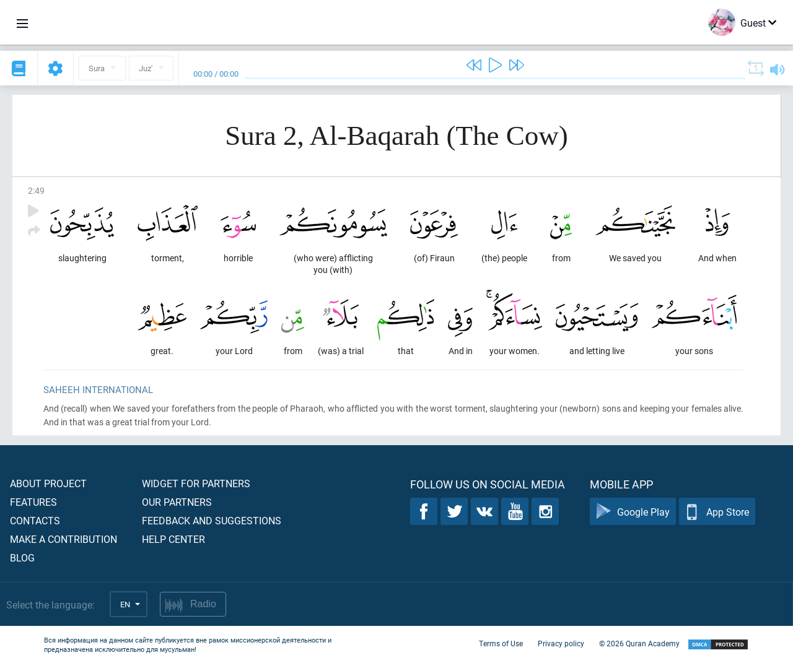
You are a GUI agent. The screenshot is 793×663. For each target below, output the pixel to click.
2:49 (36, 190)
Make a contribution (63, 538)
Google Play (633, 511)
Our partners (177, 501)
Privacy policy (561, 643)
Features (33, 501)
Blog (22, 557)
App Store (717, 511)
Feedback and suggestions (211, 520)
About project (48, 483)
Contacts (35, 520)
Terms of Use (501, 643)
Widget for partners (196, 483)
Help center (173, 538)
